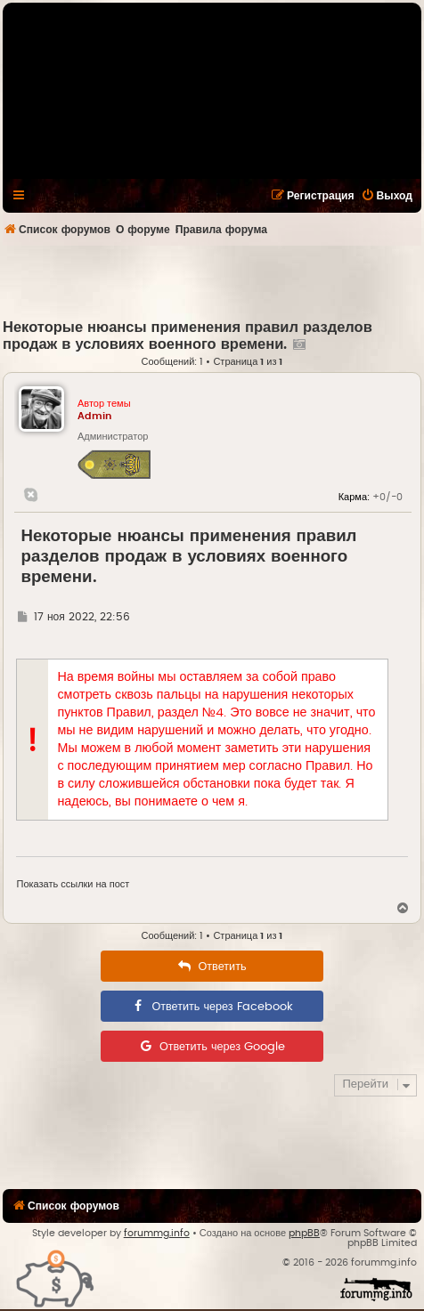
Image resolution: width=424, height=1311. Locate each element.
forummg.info (157, 1233)
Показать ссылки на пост (72, 884)
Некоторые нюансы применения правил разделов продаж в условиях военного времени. (188, 557)
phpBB (304, 1233)
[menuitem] (386, 195)
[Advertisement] (213, 281)
